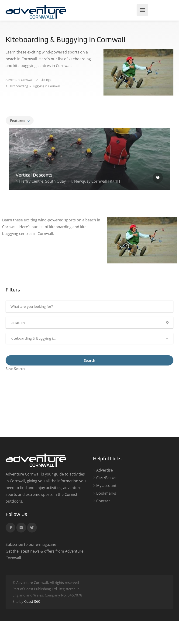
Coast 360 (32, 601)
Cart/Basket (106, 478)
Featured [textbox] (17, 120)
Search (89, 360)
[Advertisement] (89, 404)
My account (106, 485)
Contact (103, 501)
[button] (89, 338)
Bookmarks (106, 493)
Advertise (104, 470)
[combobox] (20, 120)
